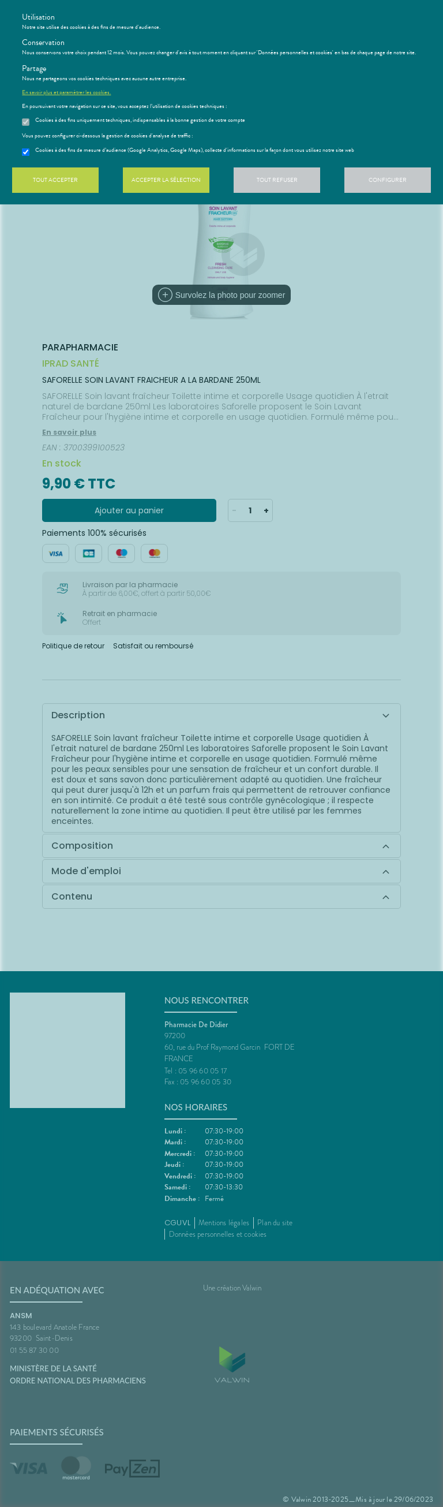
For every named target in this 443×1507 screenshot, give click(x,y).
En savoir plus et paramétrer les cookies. (66, 92)
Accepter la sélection (166, 180)
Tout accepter (55, 180)
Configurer (388, 180)
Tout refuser (277, 180)
